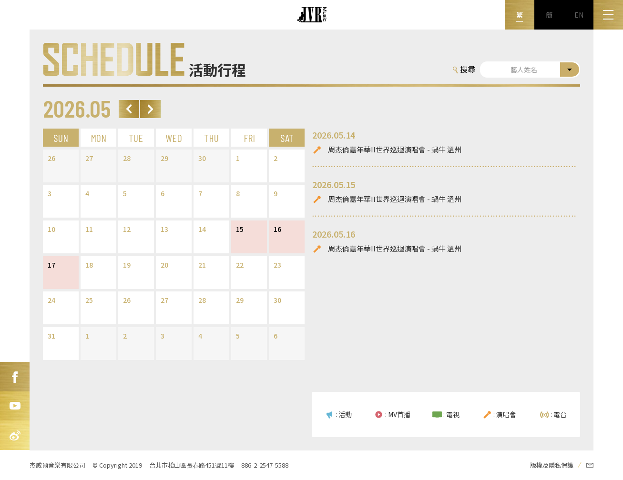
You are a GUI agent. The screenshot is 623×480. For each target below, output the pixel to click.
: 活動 (344, 414)
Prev (129, 109)
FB (15, 376)
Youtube (15, 406)
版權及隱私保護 (551, 465)
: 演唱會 (504, 414)
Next (150, 109)
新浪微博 (15, 435)
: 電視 (451, 414)
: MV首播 (397, 414)
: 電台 (559, 414)
